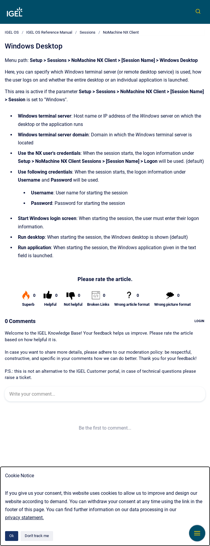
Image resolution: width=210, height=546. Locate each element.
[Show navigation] (197, 533)
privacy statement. (24, 517)
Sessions (87, 32)
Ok (11, 535)
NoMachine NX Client (121, 32)
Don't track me (37, 535)
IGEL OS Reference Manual (49, 32)
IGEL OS (12, 32)
